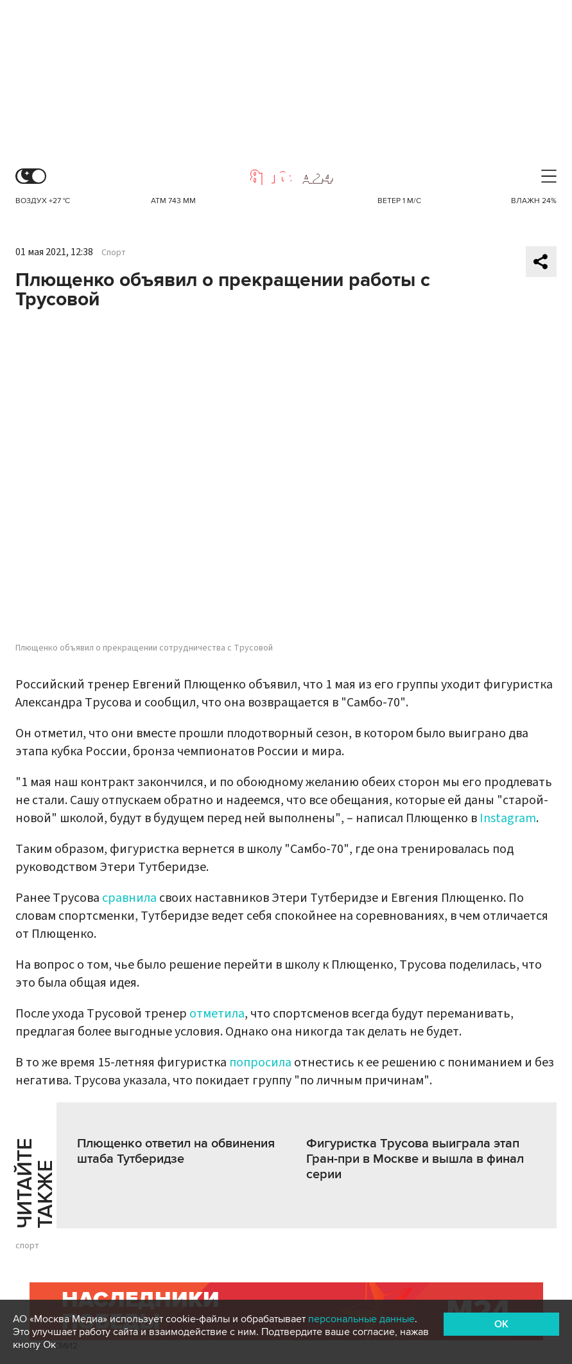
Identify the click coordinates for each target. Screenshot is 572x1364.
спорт (27, 1245)
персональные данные (361, 1319)
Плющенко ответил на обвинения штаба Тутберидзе (176, 1151)
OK (501, 1324)
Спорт (113, 252)
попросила (261, 1063)
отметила (217, 1014)
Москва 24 (286, 177)
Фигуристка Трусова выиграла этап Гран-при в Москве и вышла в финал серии (415, 1159)
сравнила (129, 898)
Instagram (508, 818)
